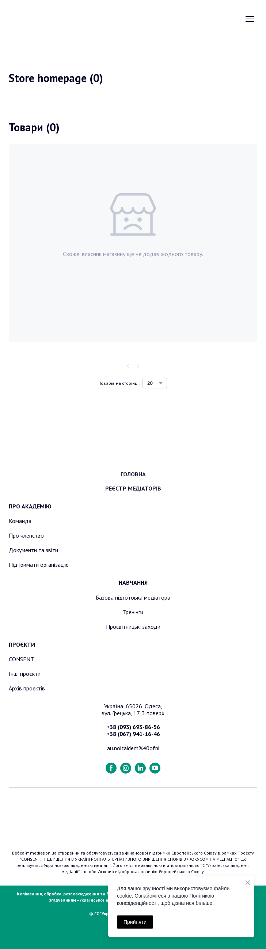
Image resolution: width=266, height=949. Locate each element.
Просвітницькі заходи (133, 626)
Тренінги (133, 612)
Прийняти (135, 922)
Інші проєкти (25, 673)
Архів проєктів (27, 688)
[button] (111, 768)
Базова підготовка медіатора (133, 597)
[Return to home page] (46, 19)
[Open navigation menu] (250, 19)
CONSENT (21, 659)
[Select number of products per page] (154, 383)
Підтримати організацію (39, 564)
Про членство (26, 535)
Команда (20, 520)
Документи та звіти (33, 550)
